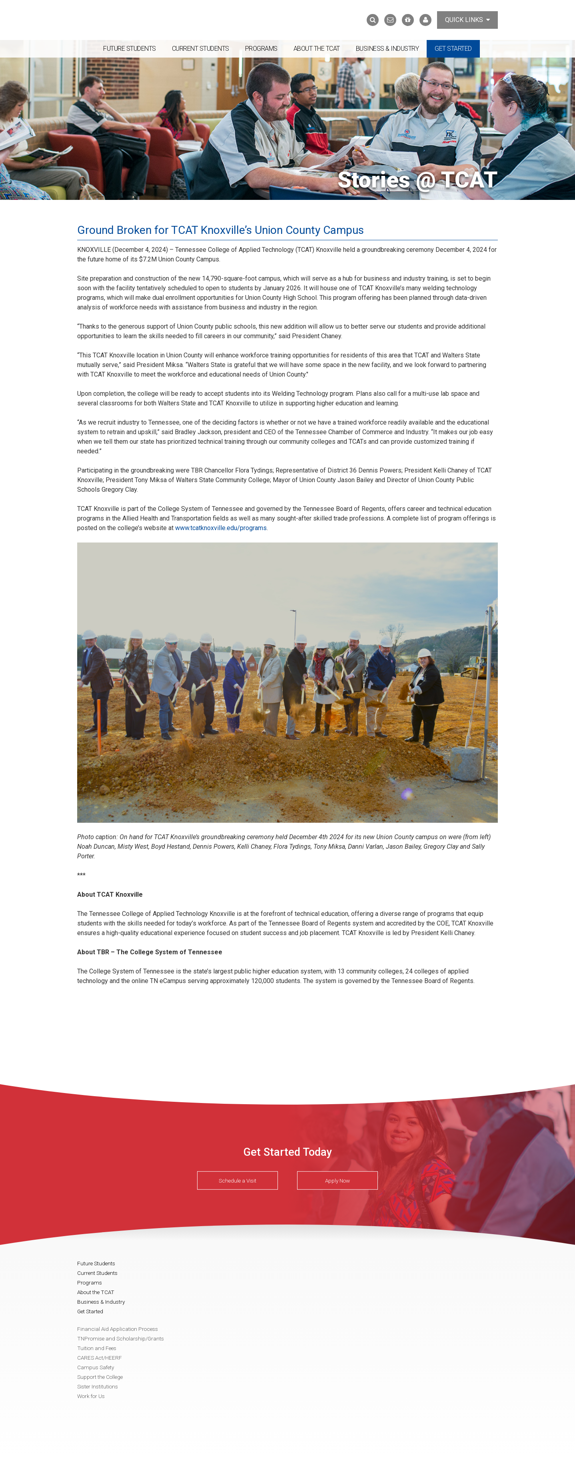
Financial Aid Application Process (117, 1329)
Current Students (200, 48)
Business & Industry (387, 48)
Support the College (100, 1377)
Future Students (129, 48)
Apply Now (337, 1180)
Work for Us (91, 1396)
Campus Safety (95, 1367)
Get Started (453, 48)
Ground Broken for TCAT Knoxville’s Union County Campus (220, 230)
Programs (261, 48)
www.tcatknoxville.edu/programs (221, 528)
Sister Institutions (97, 1386)
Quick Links (467, 20)
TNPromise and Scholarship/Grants (120, 1338)
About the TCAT (316, 48)
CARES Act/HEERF (99, 1357)
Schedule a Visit (237, 1180)
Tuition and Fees (96, 1348)
